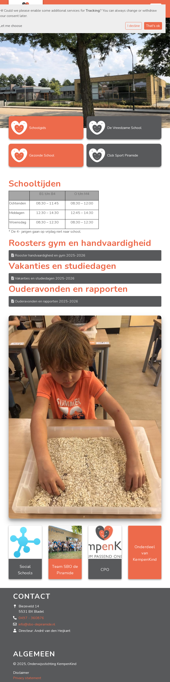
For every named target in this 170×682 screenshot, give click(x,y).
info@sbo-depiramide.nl (37, 624)
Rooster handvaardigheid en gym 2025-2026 (48, 255)
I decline (133, 25)
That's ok (153, 25)
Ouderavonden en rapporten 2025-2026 (44, 301)
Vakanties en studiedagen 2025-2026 (43, 278)
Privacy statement (27, 678)
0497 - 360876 (31, 618)
